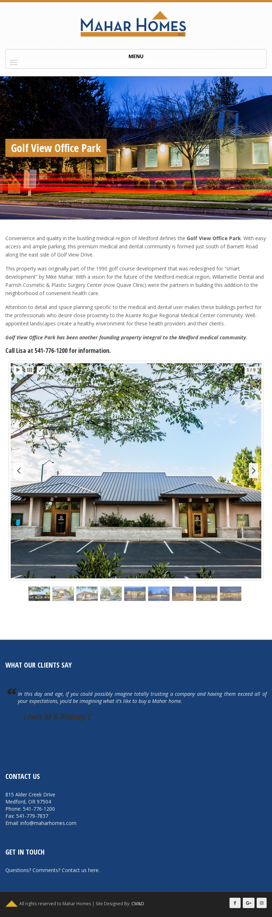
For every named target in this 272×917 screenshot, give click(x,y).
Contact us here (80, 870)
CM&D (137, 904)
